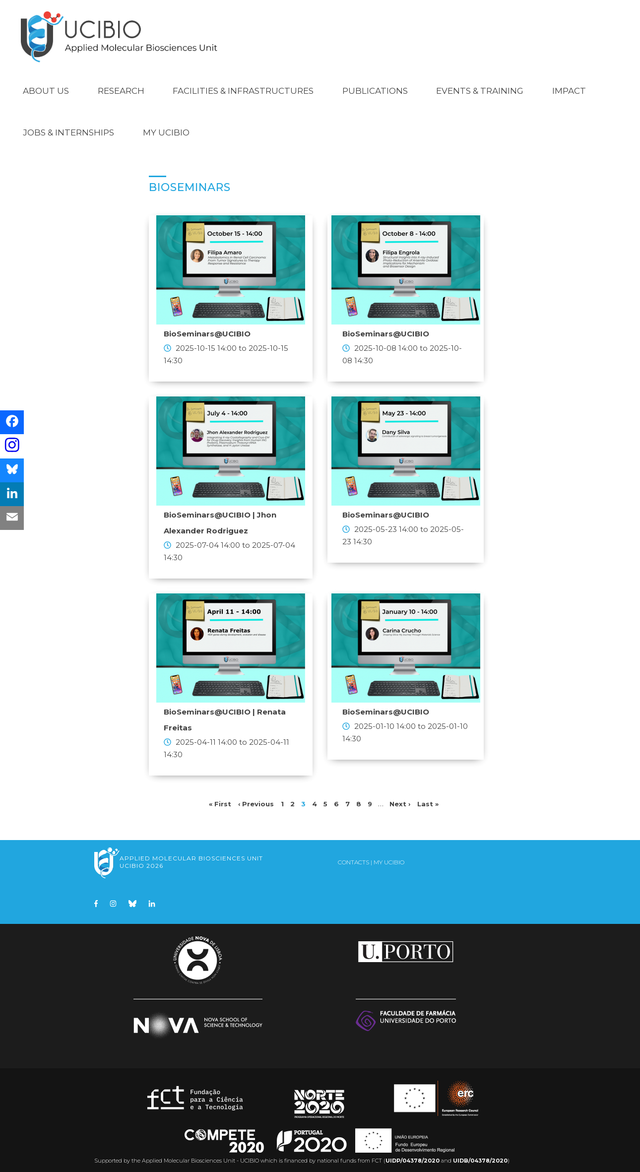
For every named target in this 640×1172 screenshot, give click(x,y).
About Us (46, 85)
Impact (569, 85)
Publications (375, 85)
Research (121, 85)
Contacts (353, 856)
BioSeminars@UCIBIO (207, 328)
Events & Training (479, 85)
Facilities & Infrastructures (243, 85)
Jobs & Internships (68, 127)
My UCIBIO (166, 127)
